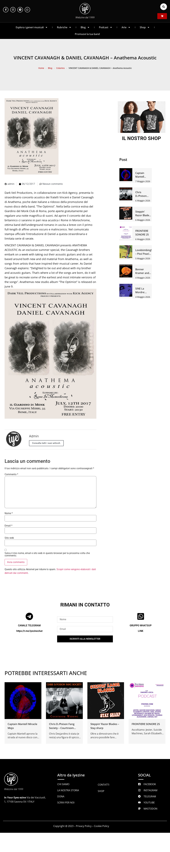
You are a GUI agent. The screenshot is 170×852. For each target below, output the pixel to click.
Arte (126, 27)
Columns (60, 68)
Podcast (105, 27)
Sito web (9, 538)
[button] (163, 6)
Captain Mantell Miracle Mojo (142, 176)
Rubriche (64, 27)
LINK (140, 631)
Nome (9, 513)
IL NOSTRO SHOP (141, 138)
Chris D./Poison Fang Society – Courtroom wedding (61, 728)
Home (41, 68)
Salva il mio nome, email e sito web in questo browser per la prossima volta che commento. (47, 554)
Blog (85, 27)
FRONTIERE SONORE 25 (146, 724)
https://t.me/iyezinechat (29, 631)
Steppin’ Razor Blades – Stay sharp (142, 215)
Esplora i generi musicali (32, 27)
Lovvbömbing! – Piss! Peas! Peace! (143, 253)
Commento (11, 474)
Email (8, 525)
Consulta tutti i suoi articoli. (46, 443)
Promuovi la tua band (87, 34)
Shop (145, 27)
